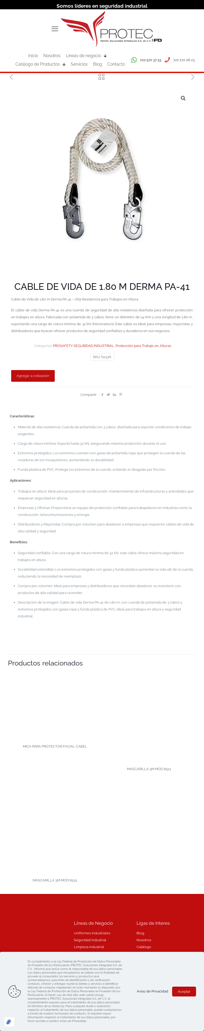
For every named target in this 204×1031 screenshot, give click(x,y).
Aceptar (184, 992)
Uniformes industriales (92, 933)
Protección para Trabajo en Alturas (143, 346)
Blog (140, 933)
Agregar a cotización (32, 376)
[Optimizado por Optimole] (9, 1022)
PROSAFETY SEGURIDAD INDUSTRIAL (83, 346)
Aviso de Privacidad (152, 991)
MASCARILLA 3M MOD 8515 (55, 880)
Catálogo (144, 947)
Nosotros (144, 940)
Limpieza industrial (89, 947)
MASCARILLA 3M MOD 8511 (149, 769)
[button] (183, 98)
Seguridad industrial (90, 940)
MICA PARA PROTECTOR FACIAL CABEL (55, 746)
